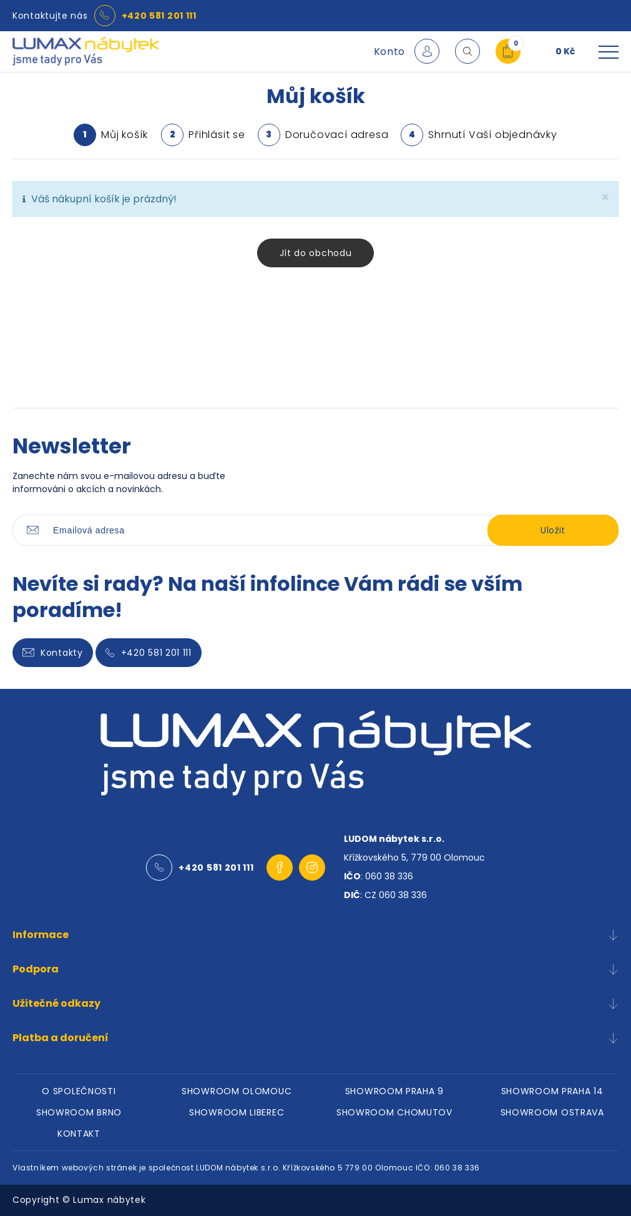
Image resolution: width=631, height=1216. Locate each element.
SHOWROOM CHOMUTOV (394, 1112)
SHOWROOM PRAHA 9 (394, 1091)
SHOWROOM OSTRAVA (552, 1112)
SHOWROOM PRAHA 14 (552, 1091)
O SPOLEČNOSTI (78, 1091)
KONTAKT (78, 1133)
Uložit (553, 530)
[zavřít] (605, 197)
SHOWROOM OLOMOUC (236, 1091)
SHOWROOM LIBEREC (236, 1112)
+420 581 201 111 (159, 15)
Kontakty (52, 652)
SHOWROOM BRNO (79, 1112)
